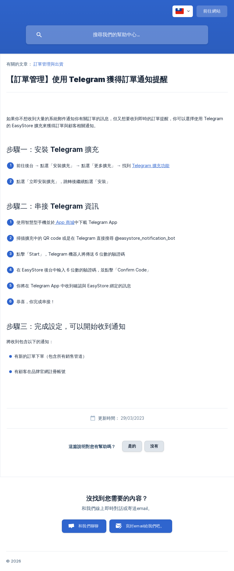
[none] (182, 11)
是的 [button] (132, 446)
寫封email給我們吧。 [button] (145, 525)
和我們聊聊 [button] (88, 525)
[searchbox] (117, 34)
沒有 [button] (154, 446)
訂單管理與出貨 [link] (49, 63)
